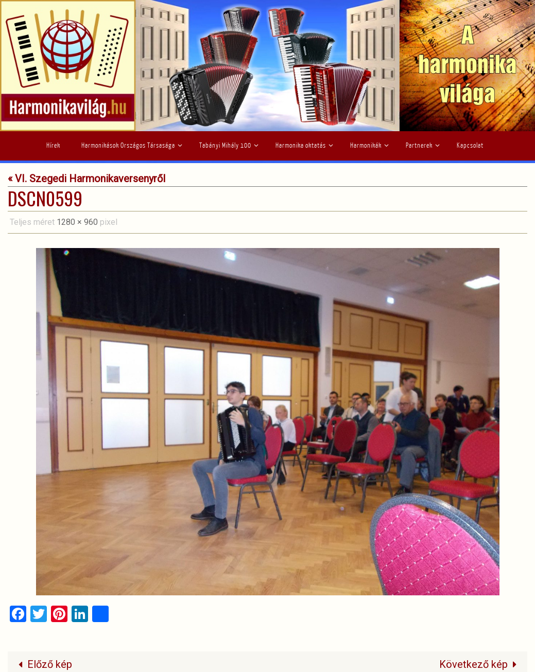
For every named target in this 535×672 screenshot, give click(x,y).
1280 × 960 (77, 222)
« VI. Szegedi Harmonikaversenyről (86, 178)
